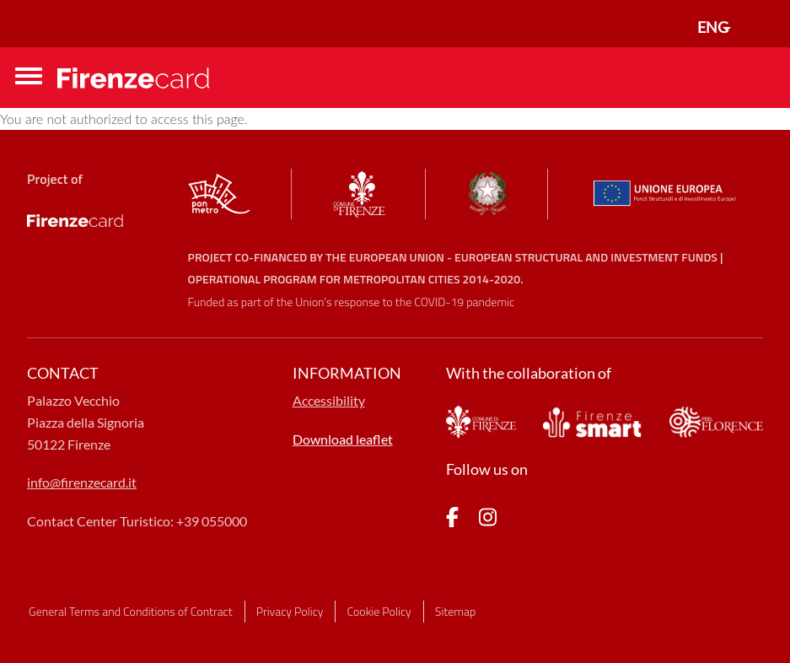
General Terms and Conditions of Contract (131, 611)
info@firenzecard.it (82, 482)
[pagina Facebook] (452, 520)
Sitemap (455, 611)
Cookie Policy (379, 611)
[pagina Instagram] (488, 520)
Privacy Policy (290, 611)
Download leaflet (343, 439)
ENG (712, 27)
